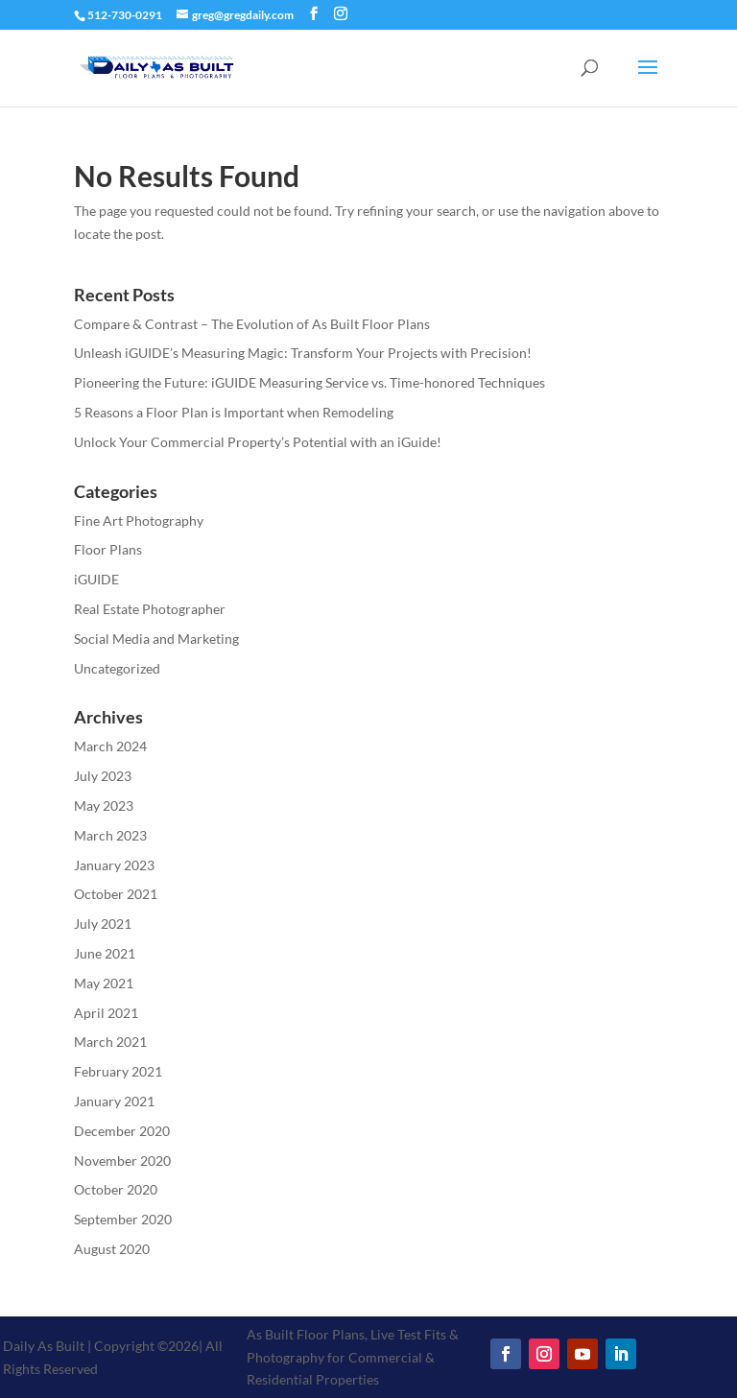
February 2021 (118, 1071)
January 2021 (114, 1101)
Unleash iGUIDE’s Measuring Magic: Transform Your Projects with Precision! (303, 352)
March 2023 (110, 835)
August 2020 (112, 1249)
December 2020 (122, 1131)
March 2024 (110, 746)
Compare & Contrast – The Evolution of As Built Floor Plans (252, 324)
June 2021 (104, 953)
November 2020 (122, 1160)
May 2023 (103, 805)
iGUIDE (96, 579)
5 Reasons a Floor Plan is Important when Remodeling (233, 412)
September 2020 (123, 1219)
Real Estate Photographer (150, 609)
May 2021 (103, 983)
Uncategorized (117, 668)
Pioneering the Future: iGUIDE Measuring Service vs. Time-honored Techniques (309, 382)
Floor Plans (108, 549)
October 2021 (115, 894)
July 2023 (102, 776)
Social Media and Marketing (156, 638)
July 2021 (102, 923)
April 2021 (106, 1013)
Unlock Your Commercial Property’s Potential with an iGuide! (257, 442)
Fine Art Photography (138, 520)
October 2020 (115, 1189)
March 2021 (110, 1041)
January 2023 (114, 865)
